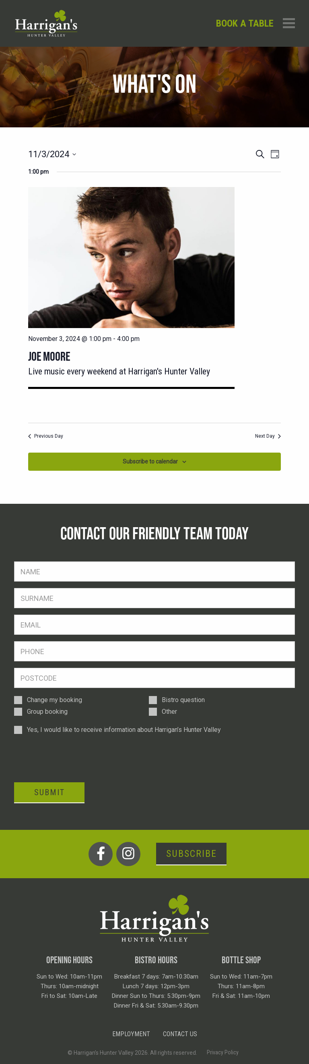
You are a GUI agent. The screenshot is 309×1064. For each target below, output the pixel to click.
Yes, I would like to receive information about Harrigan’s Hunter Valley (124, 730)
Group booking (47, 711)
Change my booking (54, 700)
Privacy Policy (223, 1052)
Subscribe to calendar (150, 461)
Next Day (268, 436)
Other (169, 711)
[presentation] (75, 757)
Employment (131, 1034)
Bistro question (183, 700)
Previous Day (45, 436)
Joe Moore (49, 356)
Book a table (245, 23)
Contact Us (180, 1034)
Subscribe (191, 853)
